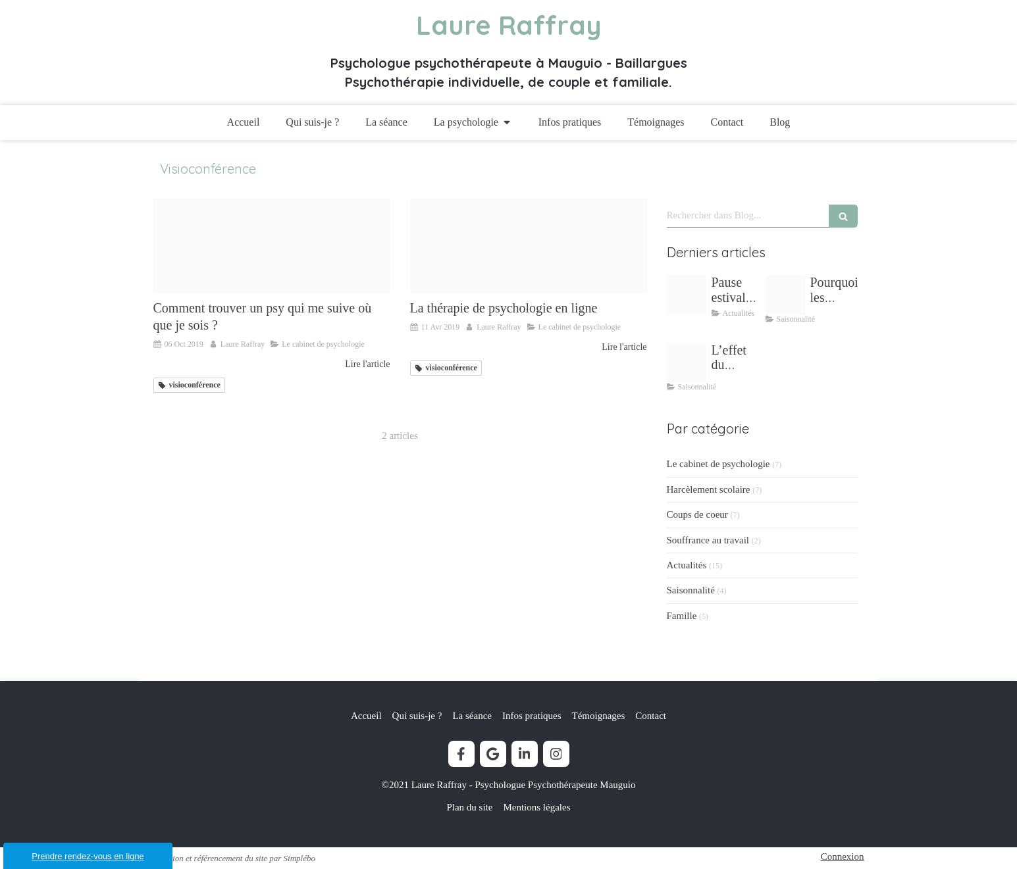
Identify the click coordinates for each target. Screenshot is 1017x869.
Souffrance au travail (708, 540)
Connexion (842, 856)
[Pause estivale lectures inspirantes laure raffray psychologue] (686, 295)
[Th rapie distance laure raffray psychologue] (528, 245)
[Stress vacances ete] (785, 295)
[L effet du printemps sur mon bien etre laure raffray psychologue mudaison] (686, 363)
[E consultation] (271, 245)
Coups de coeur (697, 514)
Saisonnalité (691, 590)
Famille (682, 615)
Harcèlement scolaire (708, 489)
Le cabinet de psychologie (718, 464)
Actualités (687, 565)
